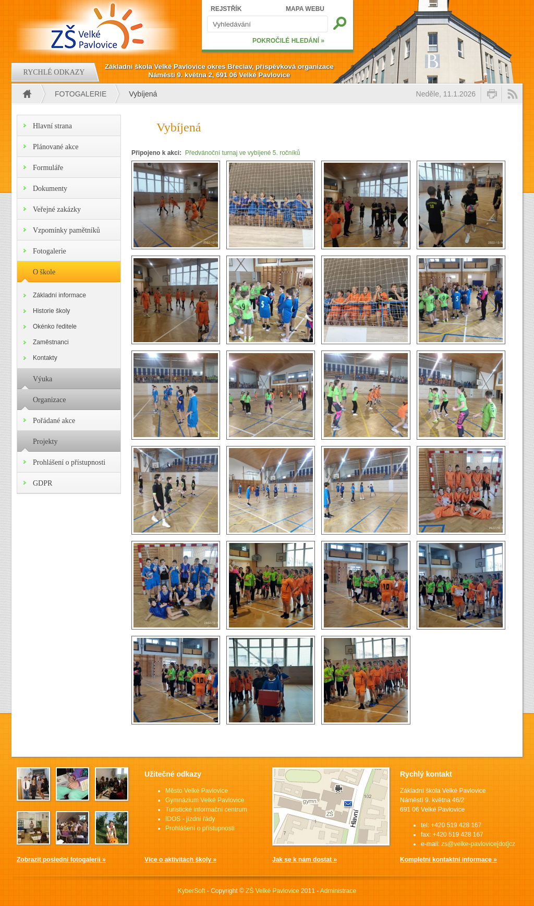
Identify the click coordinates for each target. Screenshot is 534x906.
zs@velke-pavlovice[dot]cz (478, 844)
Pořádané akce (54, 421)
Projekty (45, 441)
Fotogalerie (80, 94)
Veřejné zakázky (57, 209)
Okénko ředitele (55, 326)
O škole (44, 272)
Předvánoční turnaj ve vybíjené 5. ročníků (242, 152)
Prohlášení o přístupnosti (69, 462)
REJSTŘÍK (226, 9)
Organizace (49, 400)
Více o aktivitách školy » (180, 859)
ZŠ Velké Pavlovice (272, 891)
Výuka (42, 379)
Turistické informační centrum (206, 809)
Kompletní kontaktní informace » (448, 859)
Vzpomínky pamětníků (66, 230)
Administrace (338, 891)
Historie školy (51, 311)
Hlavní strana (52, 126)
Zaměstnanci (51, 342)
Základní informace (59, 295)
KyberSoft (191, 891)
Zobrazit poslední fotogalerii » (61, 859)
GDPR (42, 483)
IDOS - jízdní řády (190, 819)
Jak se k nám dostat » (304, 859)
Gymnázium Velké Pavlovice (204, 800)
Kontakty (45, 357)
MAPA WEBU (305, 9)
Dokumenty (50, 188)
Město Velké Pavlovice (196, 790)
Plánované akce (55, 147)
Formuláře (48, 168)
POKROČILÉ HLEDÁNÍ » (288, 40)
